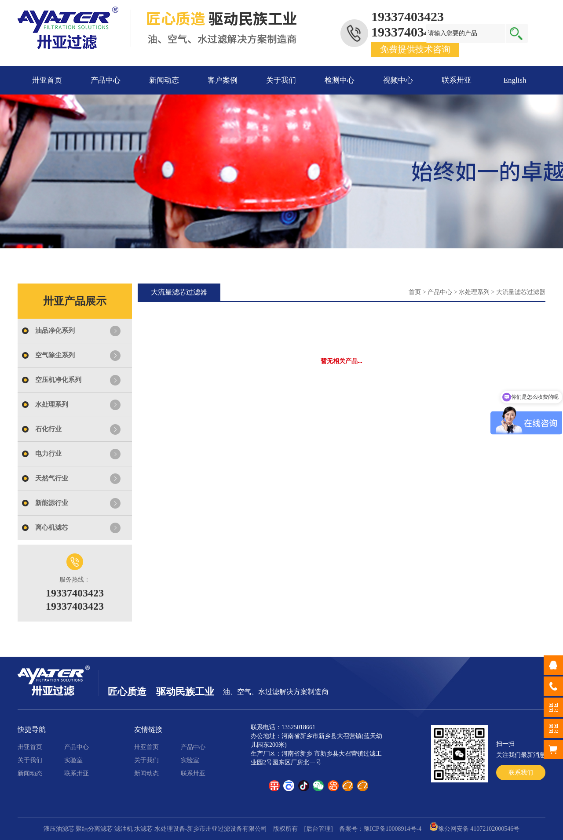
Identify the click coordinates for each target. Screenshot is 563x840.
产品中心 (106, 80)
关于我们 (281, 80)
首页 (415, 292)
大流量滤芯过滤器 (520, 292)
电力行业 (48, 453)
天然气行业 (51, 478)
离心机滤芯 (51, 527)
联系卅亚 (457, 80)
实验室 (73, 760)
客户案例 (223, 80)
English (515, 80)
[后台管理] (318, 828)
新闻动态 (164, 80)
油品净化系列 (55, 330)
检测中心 (340, 80)
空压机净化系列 (58, 379)
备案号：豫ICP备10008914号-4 (380, 828)
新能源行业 (51, 502)
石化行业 (48, 429)
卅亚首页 (47, 80)
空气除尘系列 (55, 355)
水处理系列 (51, 404)
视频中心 (398, 80)
